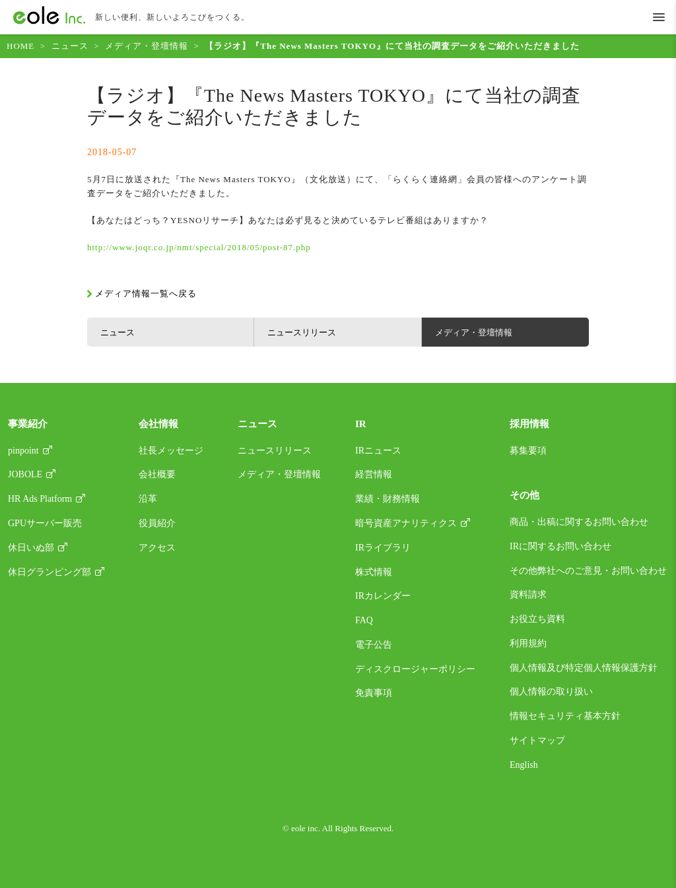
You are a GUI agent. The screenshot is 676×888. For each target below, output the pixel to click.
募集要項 (528, 451)
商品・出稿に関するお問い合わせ (579, 522)
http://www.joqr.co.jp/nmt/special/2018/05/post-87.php (199, 247)
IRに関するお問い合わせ (560, 546)
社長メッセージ (171, 451)
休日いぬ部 (31, 548)
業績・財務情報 (387, 499)
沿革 (148, 499)
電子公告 (373, 645)
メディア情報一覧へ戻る (146, 293)
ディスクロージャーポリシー (415, 669)
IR (360, 424)
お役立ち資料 (537, 619)
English (524, 765)
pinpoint (23, 451)
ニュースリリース (301, 332)
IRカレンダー (383, 596)
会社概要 (157, 474)
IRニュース (378, 451)
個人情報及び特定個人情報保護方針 (584, 668)
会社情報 (158, 424)
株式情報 (373, 572)
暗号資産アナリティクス (406, 523)
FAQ (364, 620)
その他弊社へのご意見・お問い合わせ (588, 571)
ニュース (69, 46)
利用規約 (528, 643)
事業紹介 (28, 424)
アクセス (157, 548)
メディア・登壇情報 (146, 46)
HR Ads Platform (40, 499)
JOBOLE (25, 474)
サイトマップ (537, 740)
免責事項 (373, 693)
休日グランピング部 (49, 572)
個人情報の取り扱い (551, 692)
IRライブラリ (383, 548)
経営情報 (373, 474)
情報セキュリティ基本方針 (565, 716)
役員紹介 (157, 523)
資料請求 (528, 594)
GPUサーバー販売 (45, 523)
